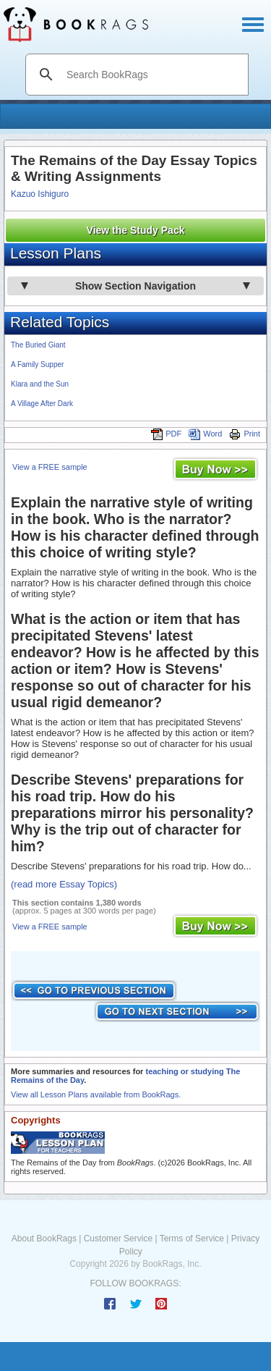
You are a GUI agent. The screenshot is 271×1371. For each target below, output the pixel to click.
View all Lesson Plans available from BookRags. (96, 1094)
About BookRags (44, 1238)
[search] (152, 74)
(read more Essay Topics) (64, 884)
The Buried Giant (38, 345)
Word (205, 433)
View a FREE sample (49, 467)
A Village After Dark (42, 404)
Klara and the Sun (40, 384)
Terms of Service (192, 1238)
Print (244, 433)
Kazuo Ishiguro (40, 194)
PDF (166, 433)
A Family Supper (37, 364)
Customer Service (118, 1238)
